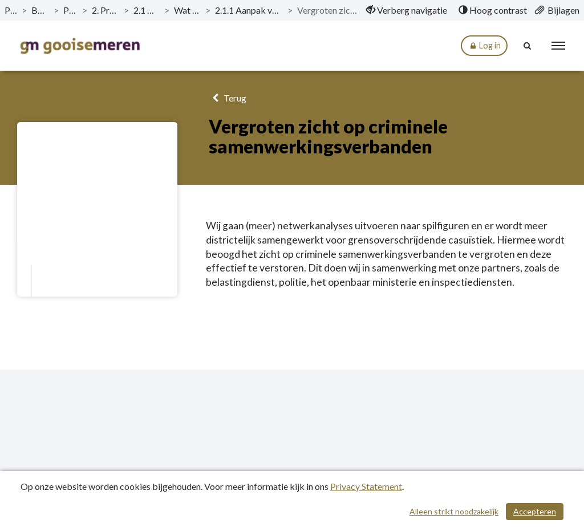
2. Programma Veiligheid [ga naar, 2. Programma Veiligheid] (105, 10)
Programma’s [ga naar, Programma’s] (70, 10)
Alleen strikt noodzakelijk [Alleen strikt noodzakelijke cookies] (453, 511)
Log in (484, 46)
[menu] (558, 45)
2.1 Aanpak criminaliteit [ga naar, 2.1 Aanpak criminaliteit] (146, 10)
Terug (227, 97)
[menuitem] (407, 10)
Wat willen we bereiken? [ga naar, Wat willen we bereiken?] (187, 10)
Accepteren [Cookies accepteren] (534, 511)
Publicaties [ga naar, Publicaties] (11, 10)
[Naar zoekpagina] (527, 46)
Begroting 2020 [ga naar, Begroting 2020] (40, 10)
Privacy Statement (366, 486)
